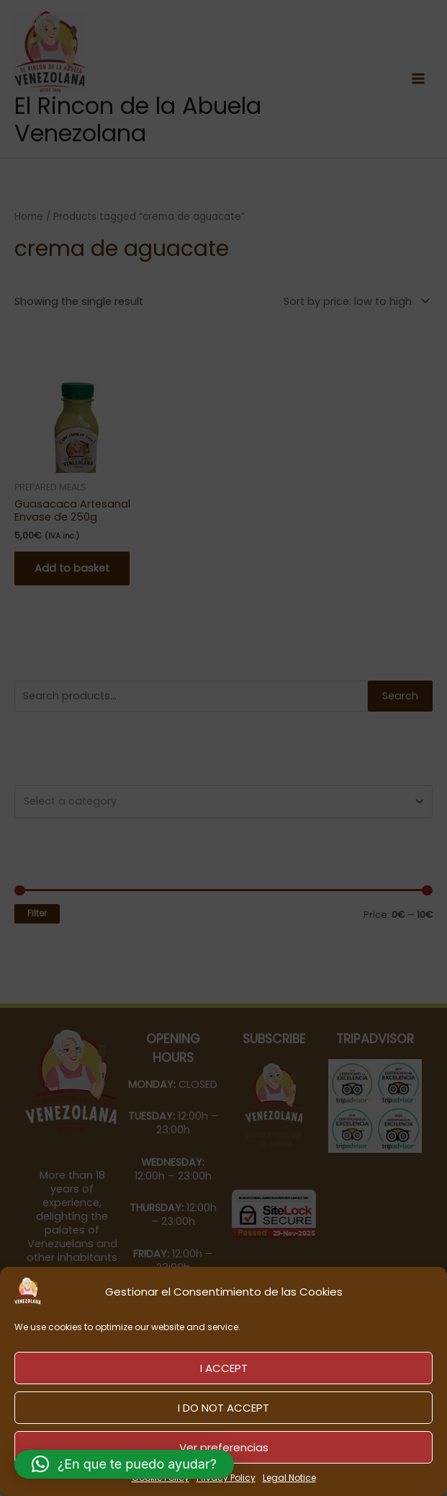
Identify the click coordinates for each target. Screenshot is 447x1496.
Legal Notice (289, 1477)
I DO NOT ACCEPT (223, 1407)
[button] (124, 1464)
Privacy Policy (226, 1477)
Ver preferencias (223, 1447)
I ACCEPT (224, 1368)
